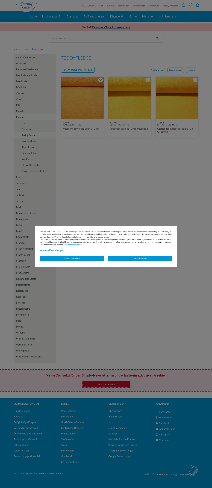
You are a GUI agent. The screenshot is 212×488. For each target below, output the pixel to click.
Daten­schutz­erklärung (73, 245)
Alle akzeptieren (72, 258)
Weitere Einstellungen (52, 250)
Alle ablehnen (140, 258)
